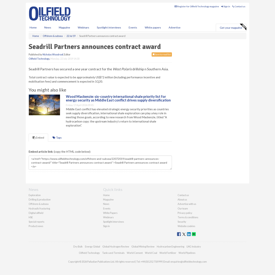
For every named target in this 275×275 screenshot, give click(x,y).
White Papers (110, 212)
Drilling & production (40, 199)
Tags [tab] (57, 137)
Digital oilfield (36, 212)
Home (33, 27)
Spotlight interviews (109, 27)
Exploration (35, 195)
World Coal (151, 252)
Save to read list (162, 54)
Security (182, 221)
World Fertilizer (167, 252)
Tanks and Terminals (113, 252)
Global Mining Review (142, 246)
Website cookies (186, 226)
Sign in (225, 6)
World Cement (135, 252)
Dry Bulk (78, 246)
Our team (183, 208)
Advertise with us (187, 203)
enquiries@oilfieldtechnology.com (189, 261)
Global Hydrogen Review (115, 246)
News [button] (47, 27)
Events (133, 27)
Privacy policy (185, 212)
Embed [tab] (38, 137)
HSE (31, 217)
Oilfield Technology (39, 58)
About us (182, 199)
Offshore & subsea (39, 203)
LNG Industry (194, 246)
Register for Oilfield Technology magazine (197, 6)
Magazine (64, 27)
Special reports (36, 221)
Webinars (83, 27)
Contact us (238, 6)
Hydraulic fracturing (39, 208)
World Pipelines (187, 252)
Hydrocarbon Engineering (170, 246)
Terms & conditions (188, 217)
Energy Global (92, 246)
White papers (153, 27)
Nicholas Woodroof (53, 54)
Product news (36, 226)
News (106, 203)
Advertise (174, 27)
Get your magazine (233, 27)
